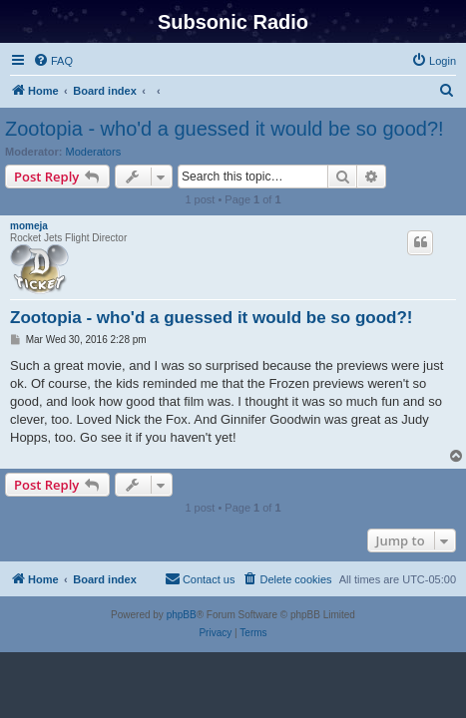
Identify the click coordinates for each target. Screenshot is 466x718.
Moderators (94, 152)
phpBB (182, 614)
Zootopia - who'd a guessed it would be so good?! (224, 129)
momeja (29, 225)
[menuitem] (53, 61)
